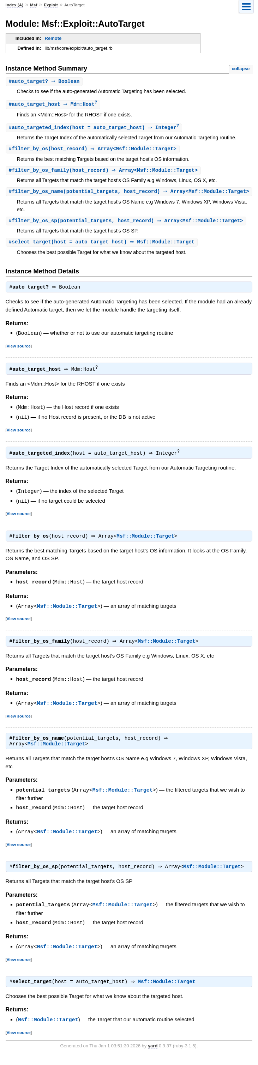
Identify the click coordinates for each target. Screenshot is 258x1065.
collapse (241, 68)
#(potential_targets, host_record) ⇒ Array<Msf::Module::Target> (127, 230)
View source (19, 356)
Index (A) (15, 4)
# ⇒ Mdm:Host (54, 105)
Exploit (51, 4)
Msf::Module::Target (147, 546)
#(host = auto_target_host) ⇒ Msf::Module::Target (103, 252)
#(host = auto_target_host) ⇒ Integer (95, 128)
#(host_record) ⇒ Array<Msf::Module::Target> (93, 150)
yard (152, 1054)
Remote (53, 38)
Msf (33, 4)
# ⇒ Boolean (45, 81)
